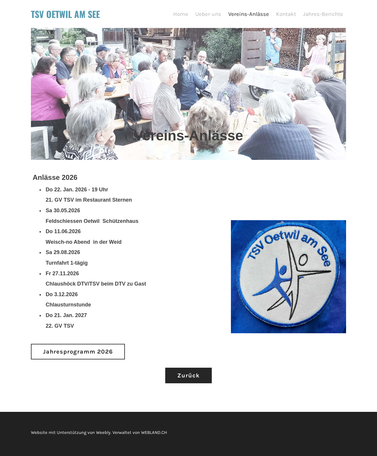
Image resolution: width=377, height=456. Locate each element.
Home (180, 14)
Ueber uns (208, 14)
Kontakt (286, 14)
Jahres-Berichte (323, 14)
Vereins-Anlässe (248, 14)
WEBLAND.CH (154, 434)
